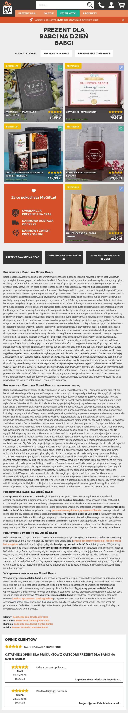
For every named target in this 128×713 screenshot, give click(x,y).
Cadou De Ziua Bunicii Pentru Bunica (33, 624)
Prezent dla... (27, 13)
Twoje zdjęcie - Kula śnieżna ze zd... (100, 703)
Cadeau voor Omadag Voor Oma (32, 620)
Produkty (90, 13)
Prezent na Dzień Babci (94, 53)
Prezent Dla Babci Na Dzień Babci (30, 627)
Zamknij (123, 20)
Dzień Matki (68, 13)
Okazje (49, 13)
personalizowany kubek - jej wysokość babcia (76, 510)
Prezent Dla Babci (56, 53)
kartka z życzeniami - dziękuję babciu (32, 598)
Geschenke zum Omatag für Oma (30, 617)
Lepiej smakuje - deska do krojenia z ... (98, 679)
